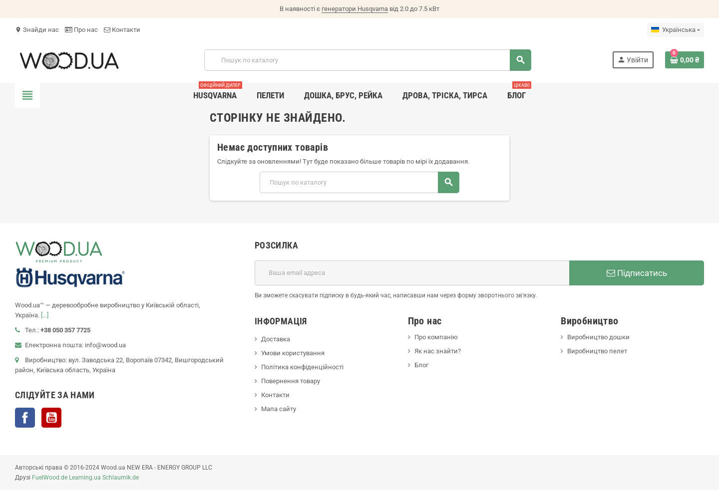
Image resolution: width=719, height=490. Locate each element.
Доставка (275, 339)
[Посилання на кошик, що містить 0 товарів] (684, 59)
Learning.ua (85, 477)
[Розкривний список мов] (675, 29)
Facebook (25, 418)
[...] (44, 315)
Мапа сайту (278, 409)
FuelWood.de (49, 477)
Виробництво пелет (597, 351)
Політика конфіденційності (302, 367)
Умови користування (293, 353)
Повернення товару (290, 381)
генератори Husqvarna (355, 8)
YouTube (51, 418)
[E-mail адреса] (412, 272)
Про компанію (436, 337)
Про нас (81, 29)
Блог (421, 365)
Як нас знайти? (437, 351)
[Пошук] (367, 60)
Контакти (122, 29)
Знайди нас (37, 29)
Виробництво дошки (598, 337)
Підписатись (637, 273)
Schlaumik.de (120, 477)
